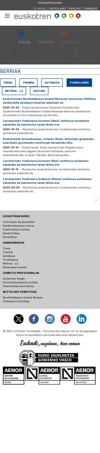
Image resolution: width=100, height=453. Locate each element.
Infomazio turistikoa (16, 301)
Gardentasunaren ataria (18, 225)
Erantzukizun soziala (16, 229)
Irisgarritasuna (50, 3)
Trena (7, 82)
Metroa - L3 (14, 91)
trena (24, 42)
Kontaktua (10, 237)
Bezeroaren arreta (15, 267)
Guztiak (39, 91)
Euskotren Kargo (14, 278)
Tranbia (28, 82)
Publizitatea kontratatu (18, 286)
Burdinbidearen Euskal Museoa (23, 297)
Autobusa (52, 82)
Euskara (39, 8)
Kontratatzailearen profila (20, 282)
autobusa (71, 42)
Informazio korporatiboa (19, 222)
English (75, 8)
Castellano (57, 8)
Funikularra (81, 83)
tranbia (45, 42)
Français (90, 8)
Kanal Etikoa (11, 233)
